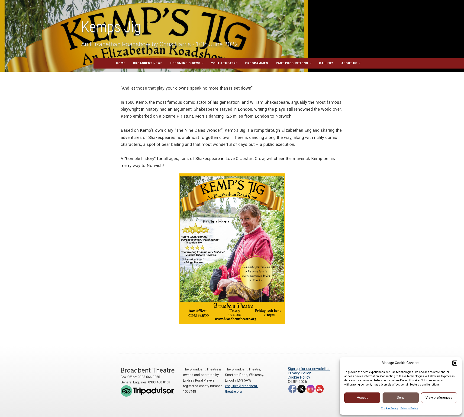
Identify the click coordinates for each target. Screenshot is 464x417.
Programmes (256, 63)
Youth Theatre (224, 63)
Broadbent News (147, 63)
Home (120, 63)
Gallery (326, 63)
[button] (454, 363)
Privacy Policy (409, 408)
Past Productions (292, 63)
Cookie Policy (389, 408)
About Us (349, 63)
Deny (400, 397)
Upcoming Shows (185, 63)
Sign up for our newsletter (309, 369)
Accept (362, 397)
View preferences (438, 397)
